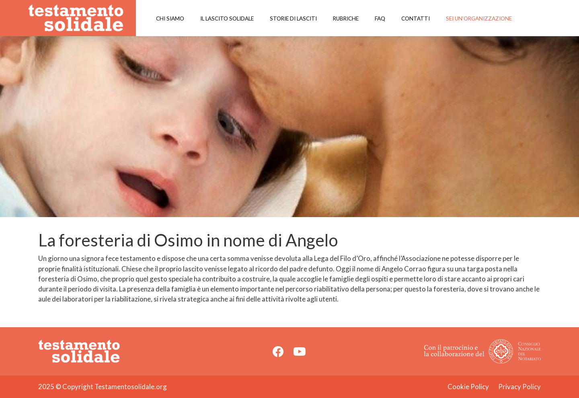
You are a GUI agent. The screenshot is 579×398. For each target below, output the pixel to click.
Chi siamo (170, 18)
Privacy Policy (519, 386)
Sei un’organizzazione (479, 18)
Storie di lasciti (293, 18)
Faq (380, 18)
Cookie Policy (468, 386)
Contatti (415, 18)
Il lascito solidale (227, 18)
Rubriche (346, 18)
